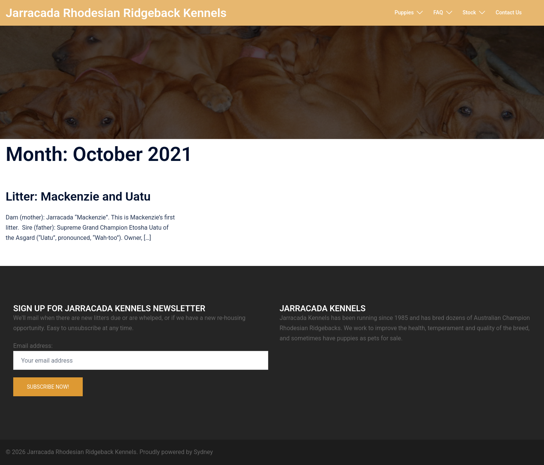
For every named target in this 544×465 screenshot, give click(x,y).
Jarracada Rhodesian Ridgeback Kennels (116, 13)
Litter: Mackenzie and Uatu (78, 196)
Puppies (404, 12)
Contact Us (509, 12)
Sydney (203, 452)
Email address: (140, 356)
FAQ (438, 12)
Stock (469, 12)
